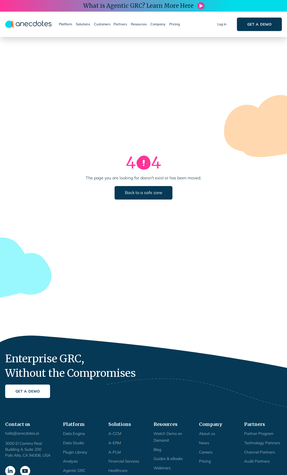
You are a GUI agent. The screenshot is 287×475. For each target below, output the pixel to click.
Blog (157, 449)
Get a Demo (259, 24)
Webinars (162, 467)
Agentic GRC (74, 470)
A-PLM (114, 452)
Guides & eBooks (168, 458)
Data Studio (73, 442)
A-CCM (114, 433)
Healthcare (117, 470)
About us (207, 433)
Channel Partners (259, 452)
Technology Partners (262, 442)
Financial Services (123, 461)
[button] (65, 24)
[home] (28, 24)
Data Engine (74, 433)
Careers (205, 452)
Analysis (70, 461)
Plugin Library (75, 452)
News (204, 442)
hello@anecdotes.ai (22, 433)
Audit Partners (257, 461)
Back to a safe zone (143, 192)
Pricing (205, 461)
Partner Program (259, 433)
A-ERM (114, 442)
